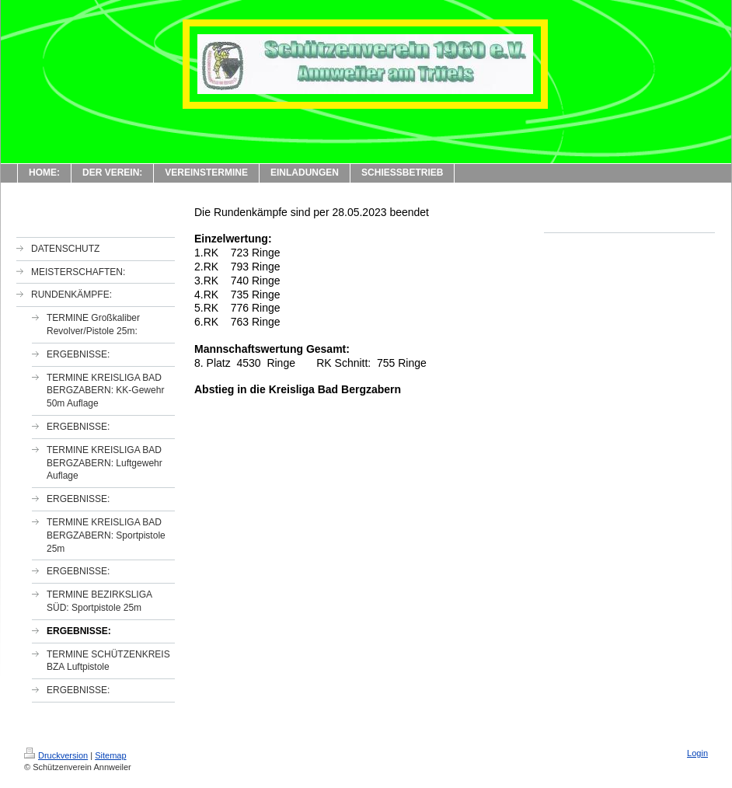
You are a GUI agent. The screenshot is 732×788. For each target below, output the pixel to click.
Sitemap (110, 755)
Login (697, 753)
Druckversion (56, 755)
